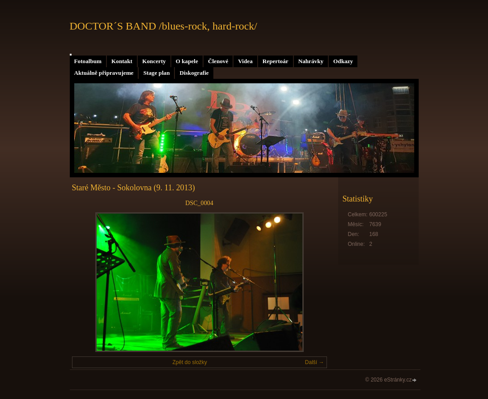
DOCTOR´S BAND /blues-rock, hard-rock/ (164, 26)
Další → (314, 362)
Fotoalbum (88, 61)
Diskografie (193, 72)
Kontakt (121, 61)
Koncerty (154, 61)
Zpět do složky (189, 362)
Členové (218, 61)
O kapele (187, 61)
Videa (245, 61)
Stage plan (156, 72)
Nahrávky (310, 61)
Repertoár (276, 61)
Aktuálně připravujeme (104, 72)
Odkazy (343, 61)
